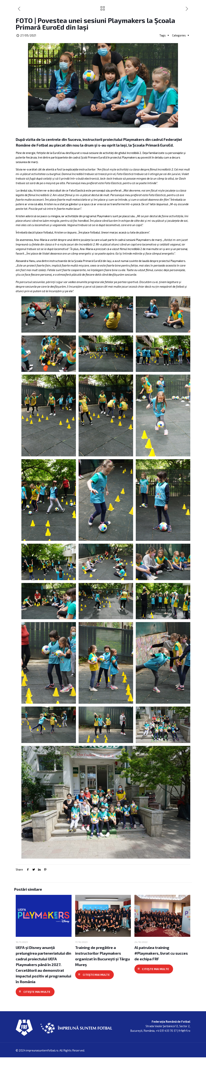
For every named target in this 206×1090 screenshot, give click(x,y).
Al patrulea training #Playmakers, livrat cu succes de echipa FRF (161, 992)
